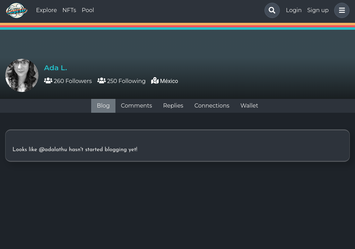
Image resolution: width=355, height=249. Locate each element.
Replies (173, 105)
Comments (136, 105)
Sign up (318, 10)
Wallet (249, 105)
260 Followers (68, 81)
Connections (212, 105)
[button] (340, 10)
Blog (103, 105)
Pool (88, 10)
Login (294, 10)
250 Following (121, 81)
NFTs (69, 10)
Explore (46, 10)
